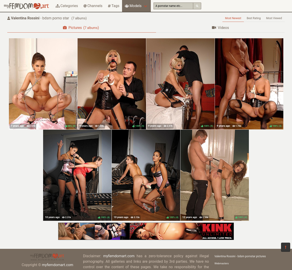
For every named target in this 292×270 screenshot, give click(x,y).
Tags (113, 6)
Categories (67, 6)
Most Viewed (274, 18)
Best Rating (254, 18)
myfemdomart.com (57, 265)
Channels (92, 6)
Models (133, 6)
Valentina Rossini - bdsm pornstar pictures (240, 256)
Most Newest (233, 18)
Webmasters (221, 263)
